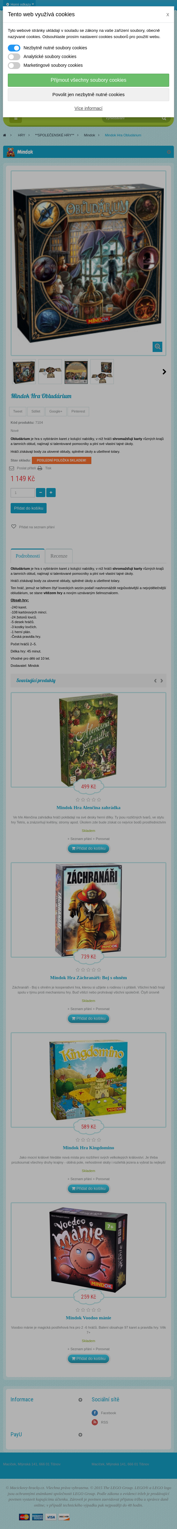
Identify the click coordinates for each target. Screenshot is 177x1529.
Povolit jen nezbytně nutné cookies (89, 94)
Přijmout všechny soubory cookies (88, 80)
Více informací (88, 108)
